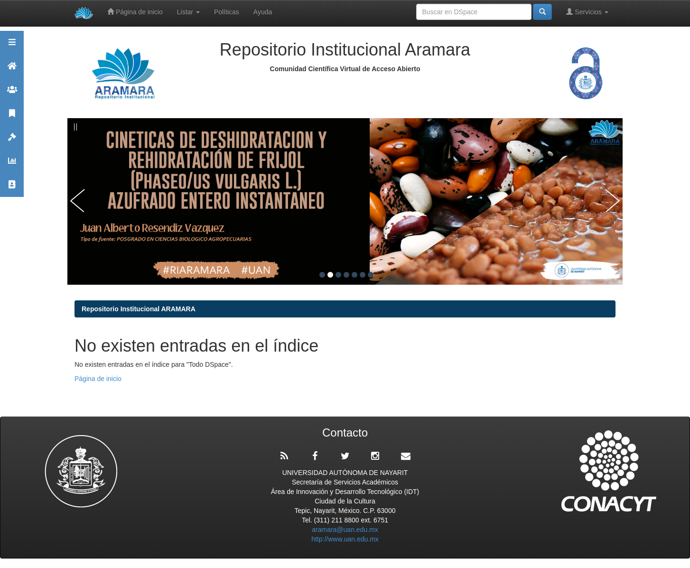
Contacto (12, 188)
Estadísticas (12, 165)
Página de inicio (135, 12)
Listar (188, 12)
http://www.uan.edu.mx (345, 539)
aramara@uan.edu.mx (345, 529)
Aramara (12, 70)
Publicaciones (12, 117)
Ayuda (262, 12)
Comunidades (12, 93)
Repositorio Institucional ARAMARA (139, 309)
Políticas (226, 12)
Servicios (587, 12)
